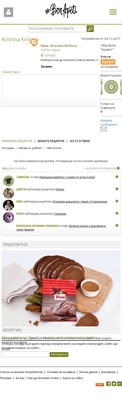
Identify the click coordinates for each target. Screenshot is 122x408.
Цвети (21, 189)
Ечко (20, 214)
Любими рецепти (17, 141)
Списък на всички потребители (21, 372)
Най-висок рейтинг (30, 148)
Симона (22, 177)
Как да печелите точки (43, 378)
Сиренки (60, 214)
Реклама (6, 378)
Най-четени (54, 148)
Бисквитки (109, 372)
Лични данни (88, 372)
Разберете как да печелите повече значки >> (70, 60)
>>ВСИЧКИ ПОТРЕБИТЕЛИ (100, 168)
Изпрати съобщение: (109, 125)
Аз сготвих (80, 141)
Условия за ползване (61, 372)
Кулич (60, 189)
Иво (19, 201)
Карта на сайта (73, 378)
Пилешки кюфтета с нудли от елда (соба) (67, 177)
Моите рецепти (51, 141)
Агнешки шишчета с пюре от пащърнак (80, 201)
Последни (8, 148)
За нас (19, 378)
